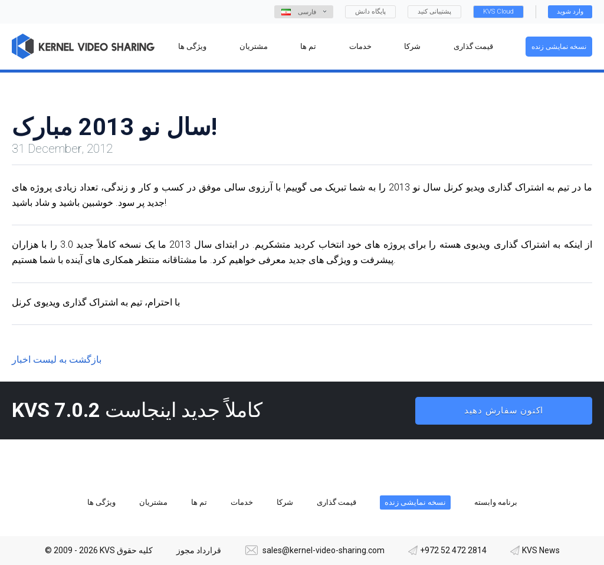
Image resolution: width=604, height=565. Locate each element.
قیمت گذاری (336, 502)
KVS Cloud (498, 11)
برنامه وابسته (495, 502)
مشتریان (153, 502)
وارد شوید (570, 11)
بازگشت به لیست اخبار (56, 359)
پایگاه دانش (370, 11)
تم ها (199, 502)
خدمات (242, 502)
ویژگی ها (101, 502)
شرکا (285, 502)
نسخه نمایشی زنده (558, 46)
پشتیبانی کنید (434, 11)
